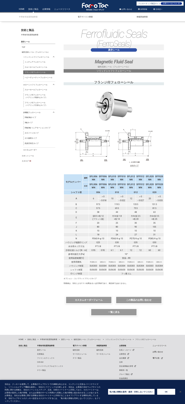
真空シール (41, 350)
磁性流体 (76, 350)
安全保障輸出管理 (126, 366)
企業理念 (122, 354)
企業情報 (46, 9)
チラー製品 (41, 370)
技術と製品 (33, 9)
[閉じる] (180, 393)
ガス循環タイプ (31, 138)
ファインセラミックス (45, 358)
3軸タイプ (29, 123)
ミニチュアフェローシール (35, 62)
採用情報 (142, 9)
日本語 (158, 9)
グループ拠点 (124, 374)
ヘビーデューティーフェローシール (38, 78)
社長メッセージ (125, 350)
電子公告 (156, 358)
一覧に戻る (114, 312)
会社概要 (122, 358)
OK (166, 393)
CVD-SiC (40, 362)
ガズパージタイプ (32, 133)
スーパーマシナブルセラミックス (50, 366)
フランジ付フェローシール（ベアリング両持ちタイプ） (36, 96)
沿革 (121, 362)
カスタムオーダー (30, 150)
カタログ (26, 161)
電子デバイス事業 (80, 346)
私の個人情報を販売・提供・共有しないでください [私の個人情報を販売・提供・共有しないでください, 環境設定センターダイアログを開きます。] (131, 393)
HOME (22, 9)
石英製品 (40, 354)
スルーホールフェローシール (36, 67)
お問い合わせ (125, 9)
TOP (23, 47)
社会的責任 (123, 378)
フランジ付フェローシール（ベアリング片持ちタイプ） (36, 104)
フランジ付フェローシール (35, 72)
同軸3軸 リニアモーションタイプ (37, 128)
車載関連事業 (101, 346)
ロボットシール (28, 156)
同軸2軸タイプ (30, 117)
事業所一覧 (123, 370)
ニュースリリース (62, 9)
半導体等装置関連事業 (45, 346)
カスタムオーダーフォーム (89, 300)
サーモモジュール (80, 354)
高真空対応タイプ (32, 143)
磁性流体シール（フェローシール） (35, 52)
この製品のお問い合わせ (139, 300)
